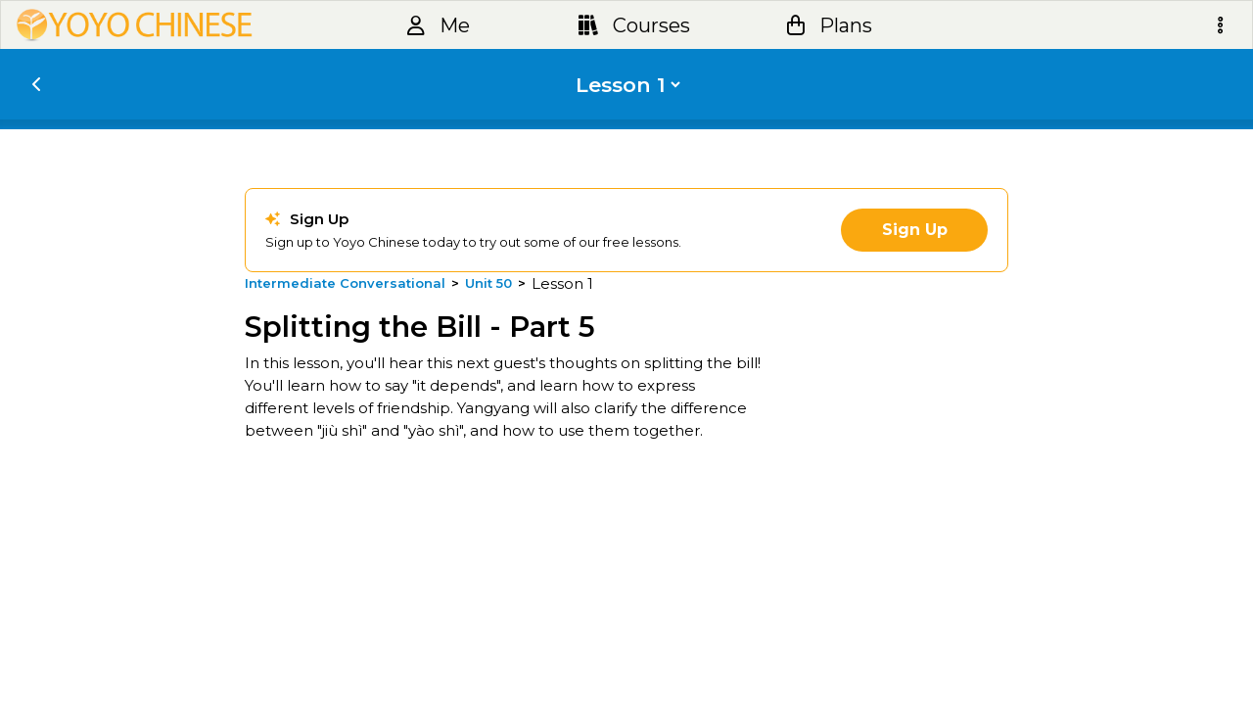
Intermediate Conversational (345, 283)
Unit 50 (488, 283)
